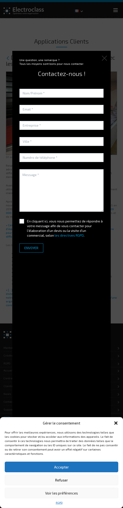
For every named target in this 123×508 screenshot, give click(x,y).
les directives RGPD (69, 235)
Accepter (61, 467)
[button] (116, 423)
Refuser (61, 480)
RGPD (59, 502)
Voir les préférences (61, 493)
